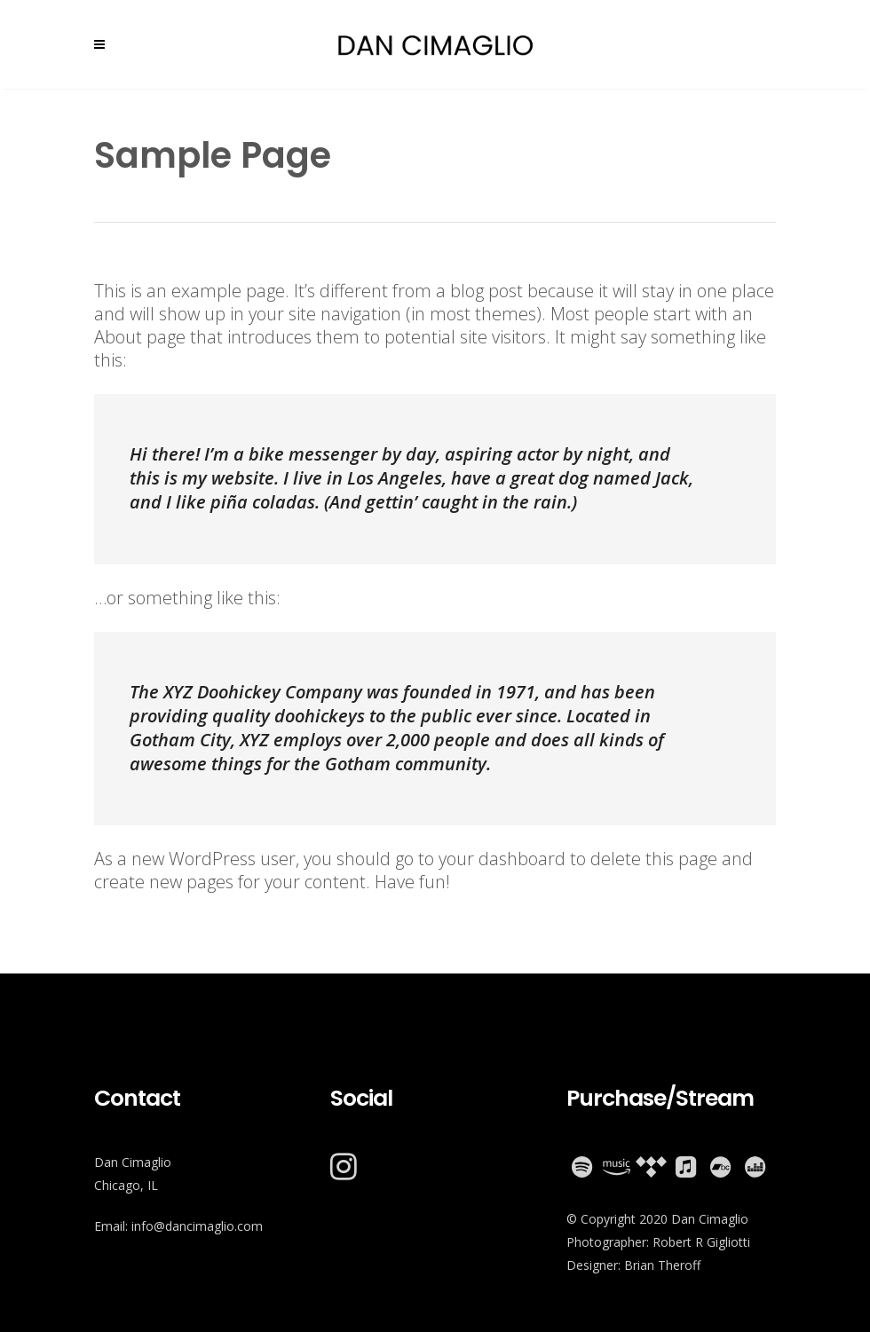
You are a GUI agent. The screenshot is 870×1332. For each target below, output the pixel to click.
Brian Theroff (662, 1265)
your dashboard (502, 859)
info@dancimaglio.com (197, 1226)
